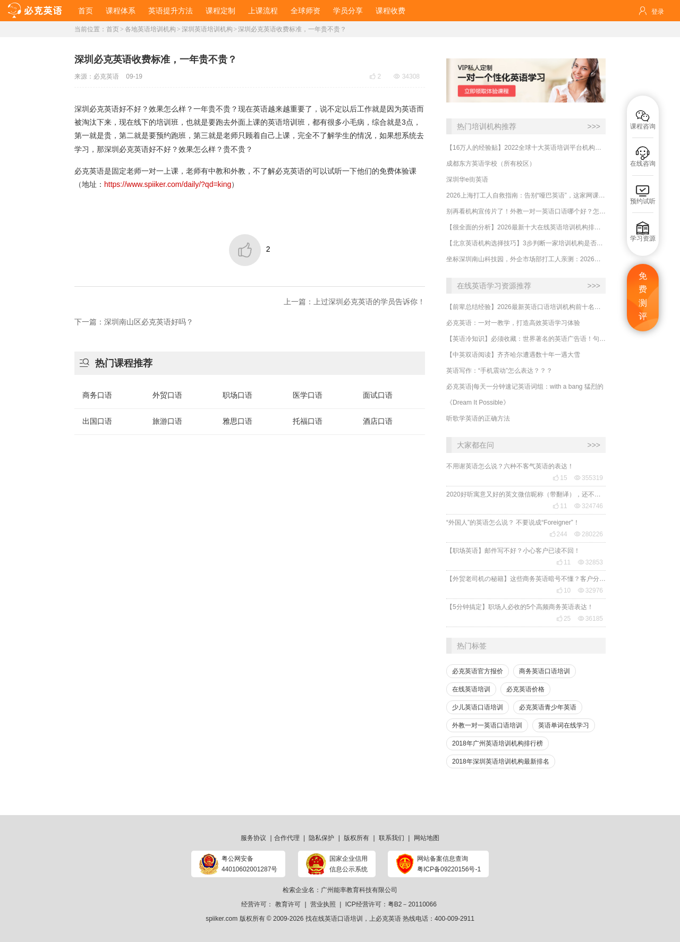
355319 (588, 478)
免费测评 (643, 296)
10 (563, 590)
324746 (588, 506)
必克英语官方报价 (477, 671)
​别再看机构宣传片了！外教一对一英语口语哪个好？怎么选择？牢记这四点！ (526, 211)
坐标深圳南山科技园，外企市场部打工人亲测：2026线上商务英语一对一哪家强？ (526, 259)
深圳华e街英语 (467, 179)
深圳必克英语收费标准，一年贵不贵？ (292, 29)
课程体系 (120, 10)
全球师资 (305, 10)
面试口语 (378, 395)
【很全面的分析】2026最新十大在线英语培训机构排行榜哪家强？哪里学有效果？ (526, 227)
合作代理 (287, 838)
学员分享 (348, 10)
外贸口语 (167, 395)
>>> (593, 126)
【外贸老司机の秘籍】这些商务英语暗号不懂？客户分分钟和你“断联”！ (526, 579)
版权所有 (356, 838)
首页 (85, 10)
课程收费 (390, 10)
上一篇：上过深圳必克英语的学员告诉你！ (354, 301)
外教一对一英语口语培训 (487, 725)
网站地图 (426, 838)
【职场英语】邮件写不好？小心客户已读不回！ (513, 550)
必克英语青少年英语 (547, 707)
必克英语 (106, 76)
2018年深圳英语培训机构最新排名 (500, 761)
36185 (590, 618)
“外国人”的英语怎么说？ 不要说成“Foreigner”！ (513, 522)
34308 (407, 76)
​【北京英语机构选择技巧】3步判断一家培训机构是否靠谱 (526, 243)
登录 (657, 11)
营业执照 (323, 904)
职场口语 (237, 395)
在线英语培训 (471, 689)
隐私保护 (321, 838)
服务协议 (253, 838)
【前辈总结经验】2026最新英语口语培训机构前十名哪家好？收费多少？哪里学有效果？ (526, 307)
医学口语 (307, 395)
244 (558, 534)
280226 (588, 534)
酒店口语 (378, 421)
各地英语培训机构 (150, 29)
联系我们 (391, 838)
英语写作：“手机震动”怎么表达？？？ (499, 370)
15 (559, 478)
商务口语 (97, 395)
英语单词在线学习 (563, 725)
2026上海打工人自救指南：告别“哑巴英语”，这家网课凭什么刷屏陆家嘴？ (526, 195)
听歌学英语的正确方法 (478, 418)
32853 (590, 562)
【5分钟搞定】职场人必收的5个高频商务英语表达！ (519, 607)
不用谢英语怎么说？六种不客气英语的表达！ (510, 466)
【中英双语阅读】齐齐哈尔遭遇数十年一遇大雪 (513, 354)
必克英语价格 (525, 689)
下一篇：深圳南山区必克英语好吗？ (133, 322)
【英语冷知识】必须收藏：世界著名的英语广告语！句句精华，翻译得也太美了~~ (526, 338)
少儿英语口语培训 (477, 707)
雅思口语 (237, 421)
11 (559, 506)
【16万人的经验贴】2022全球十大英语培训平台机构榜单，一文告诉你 (526, 147)
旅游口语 (167, 421)
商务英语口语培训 (544, 671)
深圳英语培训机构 (207, 29)
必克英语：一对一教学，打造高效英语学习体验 (513, 323)
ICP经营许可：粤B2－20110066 (391, 904)
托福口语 (307, 421)
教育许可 (288, 904)
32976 (590, 590)
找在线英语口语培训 (334, 918)
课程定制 (220, 10)
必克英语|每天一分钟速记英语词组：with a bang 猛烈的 (525, 386)
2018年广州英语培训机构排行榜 (497, 743)
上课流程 (263, 10)
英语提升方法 (170, 10)
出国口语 (97, 421)
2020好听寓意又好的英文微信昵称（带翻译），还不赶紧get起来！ (526, 494)
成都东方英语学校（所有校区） (491, 163)
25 (563, 618)
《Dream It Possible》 (477, 402)
